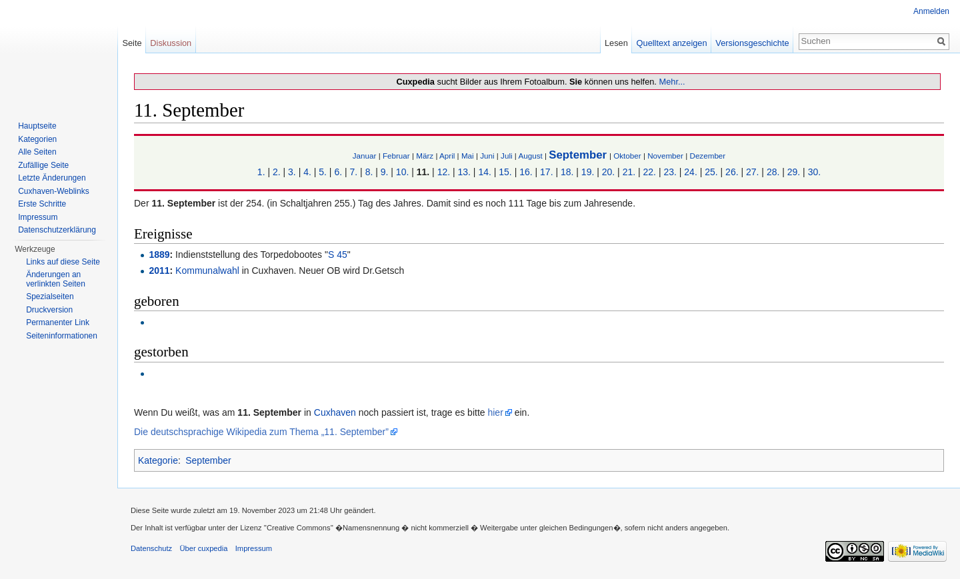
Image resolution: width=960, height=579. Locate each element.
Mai (467, 155)
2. (277, 172)
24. (690, 172)
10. (402, 172)
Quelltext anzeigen (672, 43)
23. (669, 172)
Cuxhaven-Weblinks (53, 191)
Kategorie (158, 460)
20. (608, 172)
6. (338, 172)
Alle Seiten (37, 152)
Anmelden (931, 11)
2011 (159, 270)
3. (292, 172)
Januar (365, 155)
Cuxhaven (335, 412)
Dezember (707, 155)
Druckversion (49, 309)
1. (261, 172)
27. (752, 172)
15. (505, 172)
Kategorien (37, 139)
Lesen (616, 43)
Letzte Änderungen (51, 178)
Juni (487, 155)
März (424, 155)
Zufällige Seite (43, 165)
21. (629, 172)
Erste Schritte (42, 204)
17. (546, 172)
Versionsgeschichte (752, 43)
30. (814, 172)
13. (464, 172)
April (447, 155)
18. (567, 172)
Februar (396, 155)
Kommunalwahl (207, 270)
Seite (131, 43)
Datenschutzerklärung (57, 230)
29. (793, 172)
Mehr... (672, 82)
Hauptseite (37, 126)
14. (484, 172)
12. (443, 172)
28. (773, 172)
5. (323, 172)
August (530, 155)
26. (731, 172)
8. (369, 172)
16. (525, 172)
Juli (507, 155)
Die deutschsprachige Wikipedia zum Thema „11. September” (261, 431)
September (578, 155)
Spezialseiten (49, 296)
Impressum (37, 217)
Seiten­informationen (61, 335)
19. (587, 172)
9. (385, 172)
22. (649, 172)
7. (354, 172)
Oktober (627, 155)
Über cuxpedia (203, 548)
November (665, 155)
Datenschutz (151, 548)
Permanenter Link (57, 322)
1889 (159, 254)
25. (711, 172)
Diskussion (170, 43)
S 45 (337, 254)
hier (495, 412)
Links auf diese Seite (63, 262)
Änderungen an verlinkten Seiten (55, 279)
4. (307, 172)
